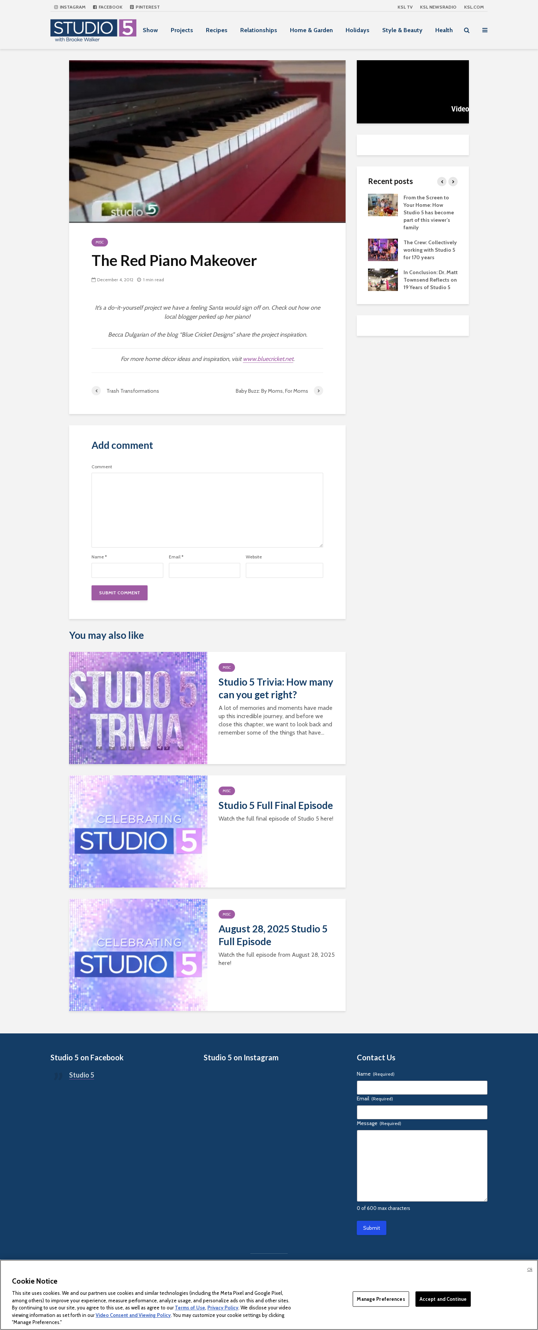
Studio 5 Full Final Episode (276, 805)
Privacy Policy (222, 1308)
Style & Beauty (402, 30)
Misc (100, 242)
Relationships (258, 30)
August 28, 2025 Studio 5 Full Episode (273, 935)
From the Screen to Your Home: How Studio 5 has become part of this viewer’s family (429, 212)
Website (254, 557)
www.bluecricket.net (268, 358)
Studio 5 (81, 1075)
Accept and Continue (443, 1299)
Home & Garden (311, 30)
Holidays (358, 30)
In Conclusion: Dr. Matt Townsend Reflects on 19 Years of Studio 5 (431, 280)
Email (176, 557)
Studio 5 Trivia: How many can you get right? (276, 688)
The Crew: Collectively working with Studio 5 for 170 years (430, 250)
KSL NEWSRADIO (438, 7)
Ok (529, 1269)
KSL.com (474, 7)
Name (99, 557)
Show (150, 30)
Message (379, 1123)
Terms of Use (190, 1308)
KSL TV (405, 7)
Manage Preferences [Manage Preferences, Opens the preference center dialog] (381, 1299)
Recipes (217, 30)
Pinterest (145, 7)
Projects (182, 30)
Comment (102, 467)
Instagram (70, 7)
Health (444, 30)
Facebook (108, 7)
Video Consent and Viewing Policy (133, 1315)
